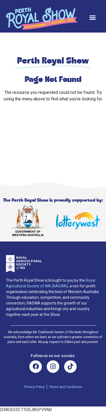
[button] (93, 17)
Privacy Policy (34, 387)
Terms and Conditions (65, 387)
